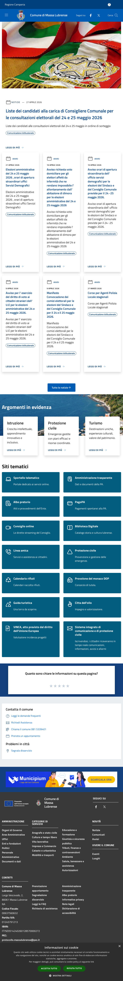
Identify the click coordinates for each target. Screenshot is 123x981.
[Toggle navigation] (6, 15)
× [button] (119, 946)
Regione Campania (15, 4)
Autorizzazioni (70, 870)
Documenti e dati (11, 861)
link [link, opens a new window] (92, 961)
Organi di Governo (12, 830)
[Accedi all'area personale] (109, 4)
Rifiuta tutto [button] (74, 968)
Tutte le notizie (61, 387)
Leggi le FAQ (39, 904)
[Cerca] (116, 15)
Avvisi (12, 158)
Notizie (15, 102)
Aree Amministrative (13, 835)
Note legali (68, 904)
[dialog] (61, 962)
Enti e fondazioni (11, 843)
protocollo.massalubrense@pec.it (21, 940)
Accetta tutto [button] (49, 968)
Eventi (95, 854)
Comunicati (98, 835)
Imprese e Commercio (44, 846)
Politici (5, 848)
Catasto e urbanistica (44, 850)
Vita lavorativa (40, 842)
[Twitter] (97, 15)
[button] (61, 975)
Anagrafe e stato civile (44, 833)
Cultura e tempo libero (44, 837)
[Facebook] (89, 15)
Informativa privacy (73, 899)
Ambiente (67, 857)
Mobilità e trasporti (43, 855)
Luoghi (96, 858)
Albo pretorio (69, 895)
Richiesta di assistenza (44, 908)
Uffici (5, 839)
